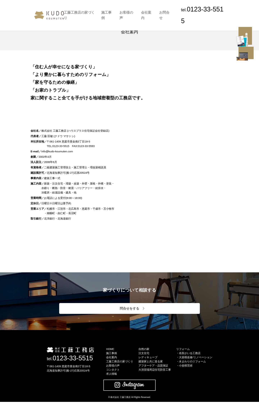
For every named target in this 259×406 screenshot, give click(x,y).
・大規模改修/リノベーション (194, 359)
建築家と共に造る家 (150, 364)
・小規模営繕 (184, 368)
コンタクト (113, 373)
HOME (110, 350)
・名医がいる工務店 (188, 355)
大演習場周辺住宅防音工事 (154, 373)
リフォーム (183, 350)
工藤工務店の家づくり (92, 9)
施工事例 (116, 9)
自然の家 (143, 350)
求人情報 (111, 377)
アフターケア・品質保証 (153, 368)
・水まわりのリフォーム (191, 364)
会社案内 (149, 9)
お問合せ (165, 9)
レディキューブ (147, 359)
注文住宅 (143, 355)
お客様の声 (132, 9)
